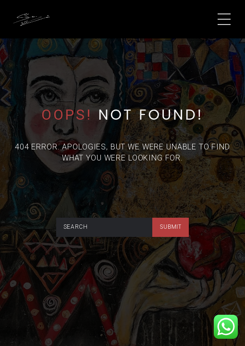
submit (171, 226)
